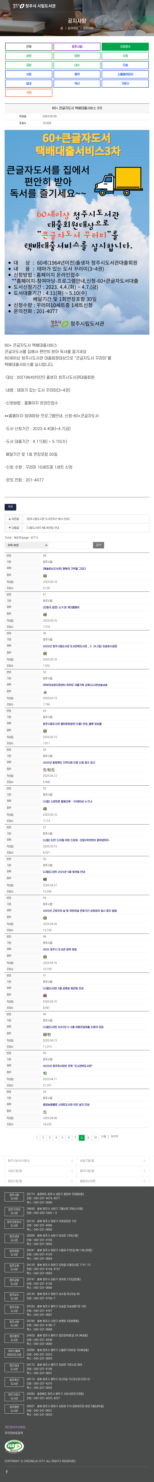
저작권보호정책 (14, 1433)
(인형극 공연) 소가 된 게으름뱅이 (61, 607)
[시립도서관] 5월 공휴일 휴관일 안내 (63, 988)
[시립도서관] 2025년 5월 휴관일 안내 (64, 872)
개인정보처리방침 (15, 1427)
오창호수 (125, 47)
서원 (28, 74)
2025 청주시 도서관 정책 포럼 (60, 949)
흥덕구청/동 (87, 1171)
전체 (28, 47)
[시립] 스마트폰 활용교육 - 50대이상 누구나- (68, 801)
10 (95, 1137)
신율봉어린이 (125, 74)
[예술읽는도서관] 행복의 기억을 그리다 (64, 568)
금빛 (28, 65)
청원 (77, 56)
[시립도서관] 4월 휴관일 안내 (43, 527)
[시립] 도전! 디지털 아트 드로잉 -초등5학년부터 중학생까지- (76, 840)
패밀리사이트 (88, 1181)
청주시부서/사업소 (19, 1161)
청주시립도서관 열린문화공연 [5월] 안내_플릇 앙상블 (72, 724)
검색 (98, 545)
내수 (77, 65)
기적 (28, 93)
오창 (125, 56)
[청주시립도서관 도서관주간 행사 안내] (48, 519)
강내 (28, 83)
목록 (10, 506)
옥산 (77, 83)
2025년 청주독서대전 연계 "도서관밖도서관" (68, 1066)
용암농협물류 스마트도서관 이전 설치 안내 (66, 1104)
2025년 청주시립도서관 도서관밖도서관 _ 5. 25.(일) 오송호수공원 (80, 646)
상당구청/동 (87, 1161)
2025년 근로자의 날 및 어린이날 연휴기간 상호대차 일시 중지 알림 (80, 911)
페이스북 (7, 1472)
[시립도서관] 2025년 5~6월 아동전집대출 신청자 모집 (73, 1027)
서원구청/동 (15, 1171)
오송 (125, 65)
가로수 (125, 83)
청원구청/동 (15, 1181)
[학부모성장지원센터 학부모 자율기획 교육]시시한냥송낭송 (75, 685)
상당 (28, 56)
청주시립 (77, 47)
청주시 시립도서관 (83, 6)
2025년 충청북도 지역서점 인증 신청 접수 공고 (69, 762)
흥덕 (77, 74)
